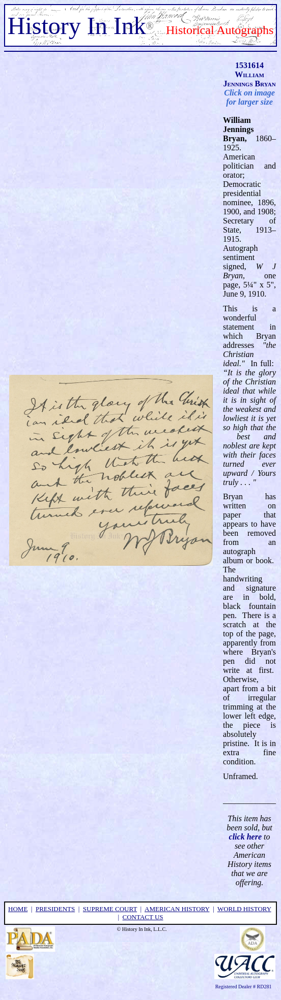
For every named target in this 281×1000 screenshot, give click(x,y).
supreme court (110, 909)
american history (177, 909)
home (17, 909)
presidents (55, 909)
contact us (143, 917)
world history (244, 909)
